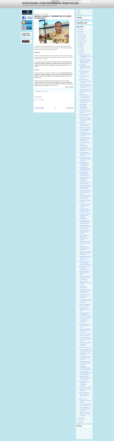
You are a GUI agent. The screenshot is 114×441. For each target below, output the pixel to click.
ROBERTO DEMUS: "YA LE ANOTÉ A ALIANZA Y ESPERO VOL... (85, 258)
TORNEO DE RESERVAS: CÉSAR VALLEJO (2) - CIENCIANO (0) (85, 278)
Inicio (55, 107)
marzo (80, 53)
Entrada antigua (69, 107)
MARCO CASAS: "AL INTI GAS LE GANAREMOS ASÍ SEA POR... (84, 101)
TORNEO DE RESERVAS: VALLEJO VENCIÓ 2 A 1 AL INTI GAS (85, 86)
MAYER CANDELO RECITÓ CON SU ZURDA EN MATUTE (84, 174)
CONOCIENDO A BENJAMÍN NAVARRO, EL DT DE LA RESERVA (85, 368)
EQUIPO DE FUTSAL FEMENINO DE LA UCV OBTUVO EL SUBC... (85, 210)
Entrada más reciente (39, 107)
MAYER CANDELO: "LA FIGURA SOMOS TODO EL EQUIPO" (85, 134)
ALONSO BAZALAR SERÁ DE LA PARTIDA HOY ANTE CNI (85, 358)
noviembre (81, 37)
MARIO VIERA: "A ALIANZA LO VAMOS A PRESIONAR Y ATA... (85, 268)
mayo (80, 49)
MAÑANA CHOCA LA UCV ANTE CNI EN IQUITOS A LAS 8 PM (85, 363)
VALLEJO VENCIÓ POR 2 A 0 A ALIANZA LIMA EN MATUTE (85, 192)
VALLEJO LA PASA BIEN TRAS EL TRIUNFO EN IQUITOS (84, 339)
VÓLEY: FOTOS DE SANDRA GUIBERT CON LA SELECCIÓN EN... (85, 373)
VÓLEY (78, 12)
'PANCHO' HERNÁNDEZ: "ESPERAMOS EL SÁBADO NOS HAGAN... (85, 314)
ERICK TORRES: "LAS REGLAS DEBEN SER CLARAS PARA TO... (84, 222)
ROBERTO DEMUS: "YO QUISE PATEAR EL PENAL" (84, 273)
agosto (80, 43)
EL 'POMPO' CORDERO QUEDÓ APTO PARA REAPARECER (84, 139)
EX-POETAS (79, 14)
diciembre (81, 35)
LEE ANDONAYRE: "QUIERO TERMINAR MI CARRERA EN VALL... (85, 169)
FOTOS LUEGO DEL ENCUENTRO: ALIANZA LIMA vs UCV (85, 149)
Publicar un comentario (39, 99)
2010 (79, 33)
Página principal (55, 1)
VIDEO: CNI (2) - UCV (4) (84, 347)
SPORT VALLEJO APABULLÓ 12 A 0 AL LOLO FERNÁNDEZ (84, 96)
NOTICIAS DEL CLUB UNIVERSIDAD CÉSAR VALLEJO (50, 3)
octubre (81, 39)
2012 (79, 29)
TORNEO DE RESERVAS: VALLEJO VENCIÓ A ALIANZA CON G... (85, 197)
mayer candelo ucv (44, 91)
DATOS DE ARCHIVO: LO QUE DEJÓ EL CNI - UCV (84, 326)
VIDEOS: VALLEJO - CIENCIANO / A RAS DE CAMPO (85, 283)
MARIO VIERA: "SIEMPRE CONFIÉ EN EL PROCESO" (85, 344)
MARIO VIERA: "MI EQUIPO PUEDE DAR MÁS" (84, 309)
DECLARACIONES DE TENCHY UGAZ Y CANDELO (84, 73)
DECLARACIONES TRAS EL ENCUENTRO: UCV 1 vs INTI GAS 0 (85, 56)
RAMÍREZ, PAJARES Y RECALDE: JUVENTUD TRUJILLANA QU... (85, 378)
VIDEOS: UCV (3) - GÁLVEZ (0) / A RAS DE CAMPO (85, 401)
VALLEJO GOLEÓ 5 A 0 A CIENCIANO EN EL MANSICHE (84, 296)
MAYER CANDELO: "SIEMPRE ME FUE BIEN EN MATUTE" (52, 17)
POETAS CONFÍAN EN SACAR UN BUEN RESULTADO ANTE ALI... (85, 263)
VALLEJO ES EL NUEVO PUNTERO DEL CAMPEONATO (84, 179)
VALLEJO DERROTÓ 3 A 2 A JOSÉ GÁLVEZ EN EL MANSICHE (85, 409)
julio (80, 45)
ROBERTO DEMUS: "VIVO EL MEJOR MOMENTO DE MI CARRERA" (85, 129)
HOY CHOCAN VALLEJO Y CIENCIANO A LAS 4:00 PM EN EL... (85, 301)
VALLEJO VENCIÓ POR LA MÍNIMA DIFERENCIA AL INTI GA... (85, 91)
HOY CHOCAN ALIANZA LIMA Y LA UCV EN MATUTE (84, 205)
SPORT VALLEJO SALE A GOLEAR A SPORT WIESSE (84, 232)
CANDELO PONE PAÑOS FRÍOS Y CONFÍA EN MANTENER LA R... (84, 61)
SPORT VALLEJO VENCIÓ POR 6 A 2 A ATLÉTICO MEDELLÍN (85, 389)
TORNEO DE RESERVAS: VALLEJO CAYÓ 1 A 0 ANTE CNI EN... (85, 331)
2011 (79, 31)
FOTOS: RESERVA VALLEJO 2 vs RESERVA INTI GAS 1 (85, 81)
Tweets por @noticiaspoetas (83, 19)
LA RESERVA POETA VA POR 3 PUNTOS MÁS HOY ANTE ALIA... (84, 227)
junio (80, 47)
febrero (80, 417)
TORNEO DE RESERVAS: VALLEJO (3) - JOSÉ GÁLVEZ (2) (85, 414)
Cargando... (24, 36)
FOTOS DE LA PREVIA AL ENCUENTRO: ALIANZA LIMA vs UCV (85, 159)
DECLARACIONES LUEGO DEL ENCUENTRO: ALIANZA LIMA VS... (85, 187)
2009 (79, 422)
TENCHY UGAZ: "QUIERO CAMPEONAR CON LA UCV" (85, 243)
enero (80, 419)
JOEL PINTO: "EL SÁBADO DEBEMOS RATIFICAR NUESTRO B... (85, 253)
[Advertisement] (52, 103)
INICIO (78, 10)
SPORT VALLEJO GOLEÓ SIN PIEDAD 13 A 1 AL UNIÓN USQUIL (85, 291)
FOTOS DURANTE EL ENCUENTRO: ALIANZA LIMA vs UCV (85, 154)
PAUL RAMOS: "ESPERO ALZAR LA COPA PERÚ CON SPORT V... (85, 119)
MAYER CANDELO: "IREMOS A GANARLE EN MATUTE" (84, 248)
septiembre (81, 41)
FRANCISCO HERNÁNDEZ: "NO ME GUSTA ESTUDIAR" (84, 124)
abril (80, 51)
